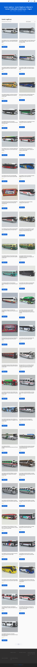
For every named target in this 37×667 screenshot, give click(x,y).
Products (14, 10)
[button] (34, 1)
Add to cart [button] (5, 46)
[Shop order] (30, 21)
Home (11, 10)
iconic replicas (20, 10)
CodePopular (20, 664)
